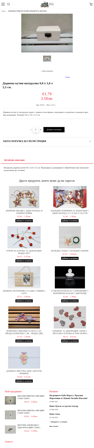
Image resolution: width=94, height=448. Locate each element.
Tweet (67, 77)
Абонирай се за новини (59, 422)
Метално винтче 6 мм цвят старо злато (31, 412)
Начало (4, 11)
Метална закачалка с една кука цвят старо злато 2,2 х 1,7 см (29, 426)
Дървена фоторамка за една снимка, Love (24, 292)
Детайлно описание (14, 160)
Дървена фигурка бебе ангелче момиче (24, 372)
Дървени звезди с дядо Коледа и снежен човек (24, 212)
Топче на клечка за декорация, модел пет (24, 252)
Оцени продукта (47, 71)
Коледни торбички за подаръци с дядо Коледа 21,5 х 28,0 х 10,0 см (70, 212)
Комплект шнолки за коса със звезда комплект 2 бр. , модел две (24, 332)
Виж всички (53, 426)
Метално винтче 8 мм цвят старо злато (31, 397)
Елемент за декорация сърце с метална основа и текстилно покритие (70, 332)
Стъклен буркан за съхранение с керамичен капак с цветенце (70, 292)
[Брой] (35, 129)
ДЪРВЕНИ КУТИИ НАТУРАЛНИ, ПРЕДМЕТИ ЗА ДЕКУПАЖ (27, 11)
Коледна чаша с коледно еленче (70, 251)
